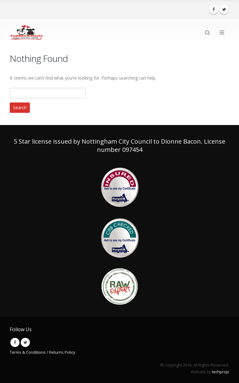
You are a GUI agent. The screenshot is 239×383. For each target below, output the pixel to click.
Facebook (15, 342)
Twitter (25, 342)
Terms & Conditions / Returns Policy (42, 352)
